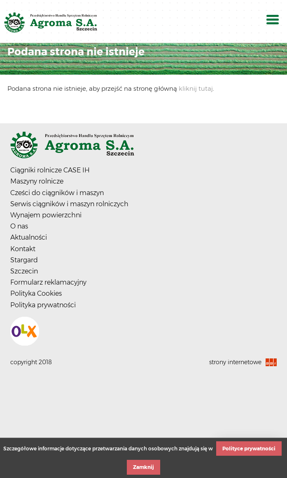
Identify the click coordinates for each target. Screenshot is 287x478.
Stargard (24, 260)
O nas (19, 226)
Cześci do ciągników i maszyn (57, 193)
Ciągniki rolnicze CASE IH (50, 170)
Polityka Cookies (36, 293)
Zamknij (143, 467)
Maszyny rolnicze (36, 181)
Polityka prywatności (43, 305)
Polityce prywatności (248, 448)
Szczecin (24, 271)
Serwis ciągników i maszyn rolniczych (69, 204)
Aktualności (28, 237)
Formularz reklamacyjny (48, 282)
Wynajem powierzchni (46, 215)
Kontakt (22, 249)
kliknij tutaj (196, 88)
